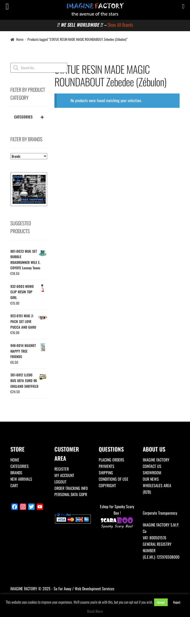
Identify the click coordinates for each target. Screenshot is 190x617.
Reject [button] (176, 602)
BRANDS (16, 473)
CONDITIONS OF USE (113, 479)
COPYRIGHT (107, 485)
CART (14, 485)
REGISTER (61, 469)
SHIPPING (106, 473)
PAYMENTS (106, 466)
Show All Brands (120, 24)
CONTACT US (152, 466)
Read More (95, 611)
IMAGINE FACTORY (156, 460)
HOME (14, 460)
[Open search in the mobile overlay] (38, 68)
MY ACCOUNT (64, 475)
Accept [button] (161, 602)
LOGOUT (60, 482)
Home (20, 39)
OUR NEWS (151, 479)
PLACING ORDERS (111, 460)
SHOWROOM (152, 473)
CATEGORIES (19, 466)
